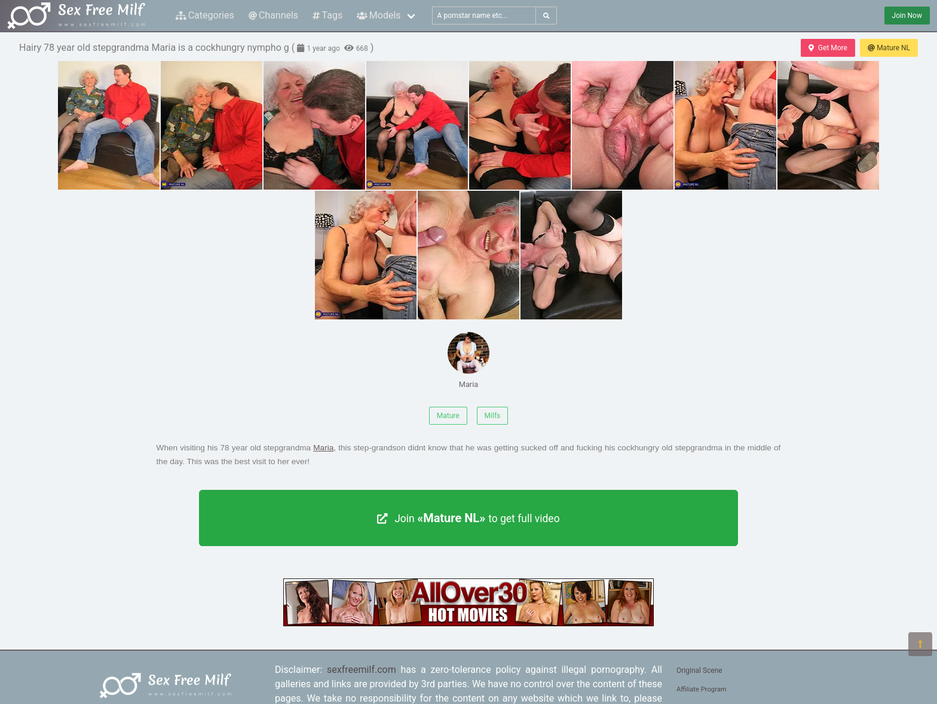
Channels (273, 15)
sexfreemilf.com (361, 669)
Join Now (907, 15)
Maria (468, 360)
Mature (448, 416)
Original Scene (699, 670)
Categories (205, 15)
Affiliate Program (701, 689)
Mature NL (889, 48)
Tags (327, 15)
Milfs (493, 416)
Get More (828, 48)
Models (378, 15)
